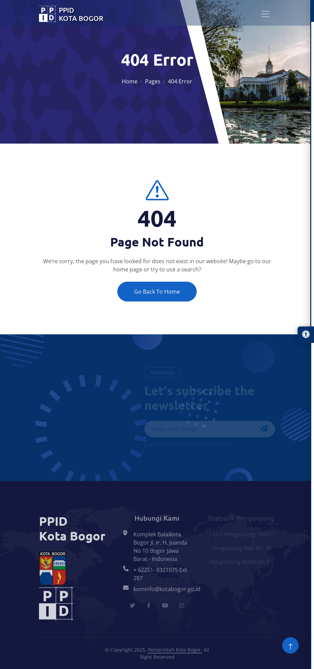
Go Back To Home (157, 291)
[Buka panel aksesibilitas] (306, 334)
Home (130, 81)
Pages (152, 81)
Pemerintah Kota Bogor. (175, 649)
